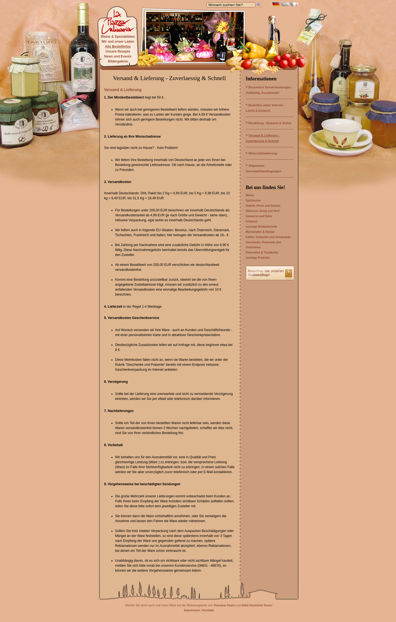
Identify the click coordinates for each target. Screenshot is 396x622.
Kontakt (208, 610)
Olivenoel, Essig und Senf (263, 210)
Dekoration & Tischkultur (262, 252)
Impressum (192, 610)
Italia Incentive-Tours (257, 605)
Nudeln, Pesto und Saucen (263, 205)
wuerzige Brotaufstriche (261, 226)
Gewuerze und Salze (259, 216)
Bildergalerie (118, 61)
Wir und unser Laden (117, 41)
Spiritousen (253, 200)
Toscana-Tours (224, 605)
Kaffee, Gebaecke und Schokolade (268, 237)
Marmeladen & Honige (260, 231)
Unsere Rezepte (117, 51)
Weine (250, 195)
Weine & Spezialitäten (118, 37)
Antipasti (252, 221)
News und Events (117, 56)
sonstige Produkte (258, 257)
